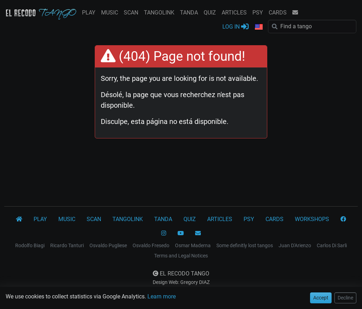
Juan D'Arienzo (295, 245)
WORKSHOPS (312, 219)
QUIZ (210, 12)
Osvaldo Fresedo (151, 245)
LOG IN (235, 26)
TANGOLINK (159, 12)
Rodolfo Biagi (30, 245)
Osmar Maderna (193, 245)
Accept (320, 298)
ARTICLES (234, 12)
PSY (257, 12)
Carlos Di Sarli (332, 245)
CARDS (278, 12)
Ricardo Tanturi (67, 245)
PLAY (88, 12)
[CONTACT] (197, 233)
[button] (258, 27)
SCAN (131, 12)
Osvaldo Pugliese (108, 245)
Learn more (161, 296)
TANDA (189, 12)
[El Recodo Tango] (19, 219)
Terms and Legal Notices (181, 256)
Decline (345, 298)
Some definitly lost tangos (244, 245)
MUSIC (109, 12)
